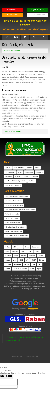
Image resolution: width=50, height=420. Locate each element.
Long (14, 260)
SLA (33, 264)
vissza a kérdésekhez (12, 50)
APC (14, 247)
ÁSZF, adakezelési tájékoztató (15, 181)
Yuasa (32, 269)
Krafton (23, 256)
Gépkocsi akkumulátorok (14, 231)
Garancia (9, 177)
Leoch (8, 260)
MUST (34, 260)
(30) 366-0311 (37, 10)
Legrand (41, 256)
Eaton (30, 251)
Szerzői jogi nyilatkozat (13, 185)
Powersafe (17, 264)
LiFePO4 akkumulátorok (14, 201)
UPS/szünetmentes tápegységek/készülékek (20, 210)
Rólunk (26, 177)
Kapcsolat (39, 172)
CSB (7, 251)
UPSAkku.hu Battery (20, 269)
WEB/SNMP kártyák (12, 218)
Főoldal (8, 168)
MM (27, 260)
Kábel (16, 256)
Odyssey (42, 260)
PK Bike (8, 264)
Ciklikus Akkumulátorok (13, 223)
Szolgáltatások (18, 168)
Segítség (31, 181)
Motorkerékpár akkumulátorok (15, 227)
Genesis (8, 256)
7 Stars (8, 247)
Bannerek (35, 177)
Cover (27, 247)
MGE (21, 260)
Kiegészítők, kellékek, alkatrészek (17, 236)
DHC (22, 251)
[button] (6, 37)
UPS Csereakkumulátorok (14, 205)
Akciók (37, 168)
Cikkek (20, 172)
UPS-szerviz (12, 14)
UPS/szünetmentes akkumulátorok (17, 197)
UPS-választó (10, 172)
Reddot (26, 264)
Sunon (8, 269)
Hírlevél (29, 168)
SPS (39, 264)
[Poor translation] (9, 376)
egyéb (39, 269)
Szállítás (17, 177)
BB (21, 247)
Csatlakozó (35, 247)
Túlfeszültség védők (12, 214)
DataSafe (15, 251)
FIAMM (37, 251)
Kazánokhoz (12, 10)
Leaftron (32, 256)
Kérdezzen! (29, 172)
